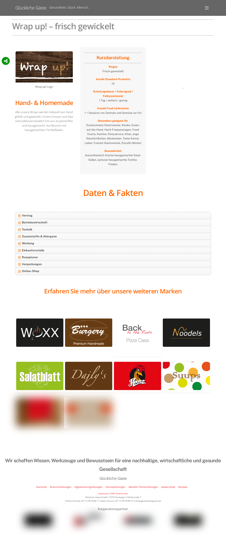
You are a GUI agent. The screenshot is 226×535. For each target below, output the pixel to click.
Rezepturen (28, 257)
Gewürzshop (168, 487)
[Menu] (206, 8)
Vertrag (25, 216)
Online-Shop (28, 271)
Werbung (26, 243)
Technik (25, 230)
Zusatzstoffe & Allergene (37, 237)
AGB (112, 493)
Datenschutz (122, 493)
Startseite (41, 487)
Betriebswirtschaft (32, 223)
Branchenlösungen (60, 487)
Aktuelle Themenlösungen (143, 487)
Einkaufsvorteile (31, 250)
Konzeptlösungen (115, 487)
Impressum (103, 493)
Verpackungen (30, 264)
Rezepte (182, 487)
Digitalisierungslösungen (88, 487)
